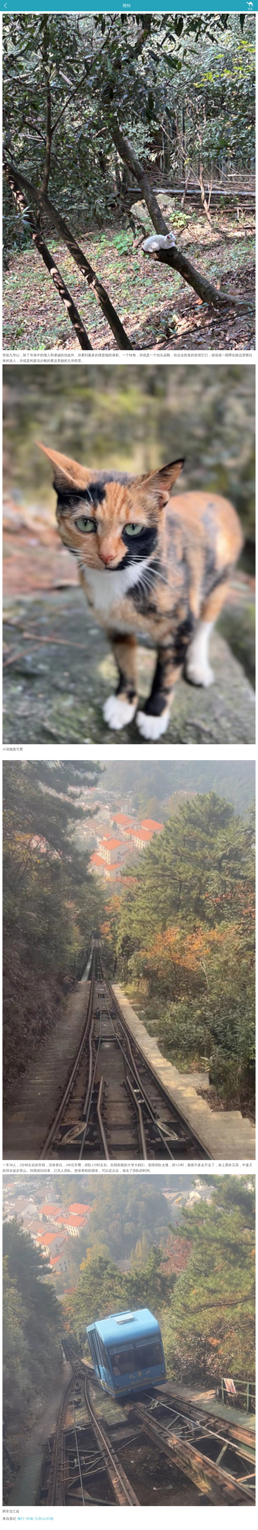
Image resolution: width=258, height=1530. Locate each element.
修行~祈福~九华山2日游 (35, 1518)
